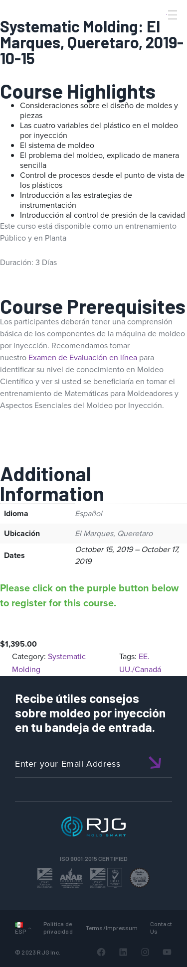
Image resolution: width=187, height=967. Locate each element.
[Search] (158, 31)
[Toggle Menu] (171, 14)
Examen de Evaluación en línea (82, 357)
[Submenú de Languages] (29, 928)
